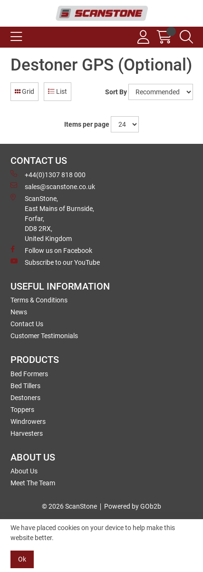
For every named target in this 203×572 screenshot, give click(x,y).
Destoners (25, 397)
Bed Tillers (25, 386)
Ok (22, 559)
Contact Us (26, 324)
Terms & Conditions (39, 300)
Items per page (86, 124)
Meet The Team (32, 483)
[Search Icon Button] (186, 37)
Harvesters (26, 433)
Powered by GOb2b (132, 506)
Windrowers (28, 421)
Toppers (22, 409)
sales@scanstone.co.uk (52, 186)
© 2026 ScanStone (69, 506)
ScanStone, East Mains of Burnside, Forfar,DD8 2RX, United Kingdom (52, 218)
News (18, 312)
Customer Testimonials (44, 336)
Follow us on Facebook (51, 250)
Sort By (116, 92)
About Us (24, 471)
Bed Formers (29, 374)
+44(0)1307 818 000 (48, 174)
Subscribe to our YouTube (55, 262)
